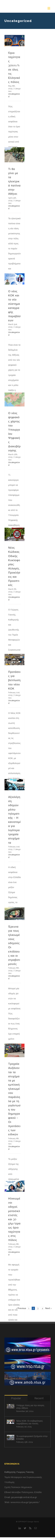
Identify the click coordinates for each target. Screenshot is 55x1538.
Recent (39, 1398)
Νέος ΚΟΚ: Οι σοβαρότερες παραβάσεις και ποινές (29, 1422)
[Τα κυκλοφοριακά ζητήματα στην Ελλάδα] (10, 1437)
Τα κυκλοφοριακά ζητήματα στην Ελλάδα (32, 1437)
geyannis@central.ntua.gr (24, 1497)
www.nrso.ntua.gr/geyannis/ (25, 1502)
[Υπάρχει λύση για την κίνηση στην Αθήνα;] (10, 1406)
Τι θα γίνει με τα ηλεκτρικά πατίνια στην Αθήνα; (14, 181)
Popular (16, 1398)
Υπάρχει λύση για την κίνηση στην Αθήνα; (30, 1406)
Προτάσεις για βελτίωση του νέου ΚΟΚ (14, 680)
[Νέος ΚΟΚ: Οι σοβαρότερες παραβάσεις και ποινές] (10, 1422)
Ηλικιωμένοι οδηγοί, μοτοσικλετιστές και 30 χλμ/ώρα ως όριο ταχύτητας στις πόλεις (14, 1219)
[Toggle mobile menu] (49, 8)
